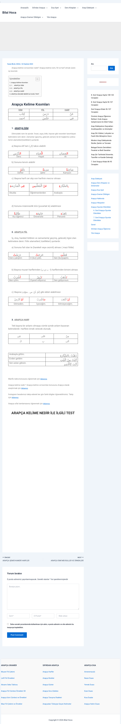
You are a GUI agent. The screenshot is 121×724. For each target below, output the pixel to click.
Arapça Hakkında (98, 210)
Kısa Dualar (89, 697)
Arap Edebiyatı (89, 8)
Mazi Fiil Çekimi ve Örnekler (12, 704)
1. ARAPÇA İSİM (18, 85)
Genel (93, 236)
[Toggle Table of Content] (39, 79)
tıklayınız (44, 379)
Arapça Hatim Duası (92, 704)
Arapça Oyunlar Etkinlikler (101, 218)
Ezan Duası (89, 691)
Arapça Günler (49, 684)
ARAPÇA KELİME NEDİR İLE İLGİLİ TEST (26, 94)
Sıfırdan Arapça (40, 8)
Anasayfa (24, 8)
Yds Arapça (51, 17)
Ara (92, 64)
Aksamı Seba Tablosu (10, 684)
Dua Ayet (56, 8)
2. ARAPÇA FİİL (17, 88)
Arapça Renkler (49, 678)
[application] (46, 8)
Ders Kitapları (71, 8)
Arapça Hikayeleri (98, 214)
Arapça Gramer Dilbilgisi (32, 17)
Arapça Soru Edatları (51, 691)
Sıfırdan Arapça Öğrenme (101, 240)
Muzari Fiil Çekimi (8, 672)
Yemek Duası (89, 684)
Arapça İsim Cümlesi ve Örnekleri (15, 697)
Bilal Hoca (9, 12)
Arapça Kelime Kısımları (20, 83)
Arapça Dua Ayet (98, 201)
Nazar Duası (89, 678)
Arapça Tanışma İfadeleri (53, 697)
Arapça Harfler (49, 672)
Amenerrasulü (90, 672)
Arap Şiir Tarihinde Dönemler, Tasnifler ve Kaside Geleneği (100, 166)
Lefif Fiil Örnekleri (8, 678)
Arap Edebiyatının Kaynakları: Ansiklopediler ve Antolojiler (102, 132)
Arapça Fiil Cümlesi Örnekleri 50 (14, 691)
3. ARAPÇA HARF (18, 91)
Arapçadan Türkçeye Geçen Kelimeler (58, 704)
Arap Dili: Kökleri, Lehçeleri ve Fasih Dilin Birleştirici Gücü (102, 142)
